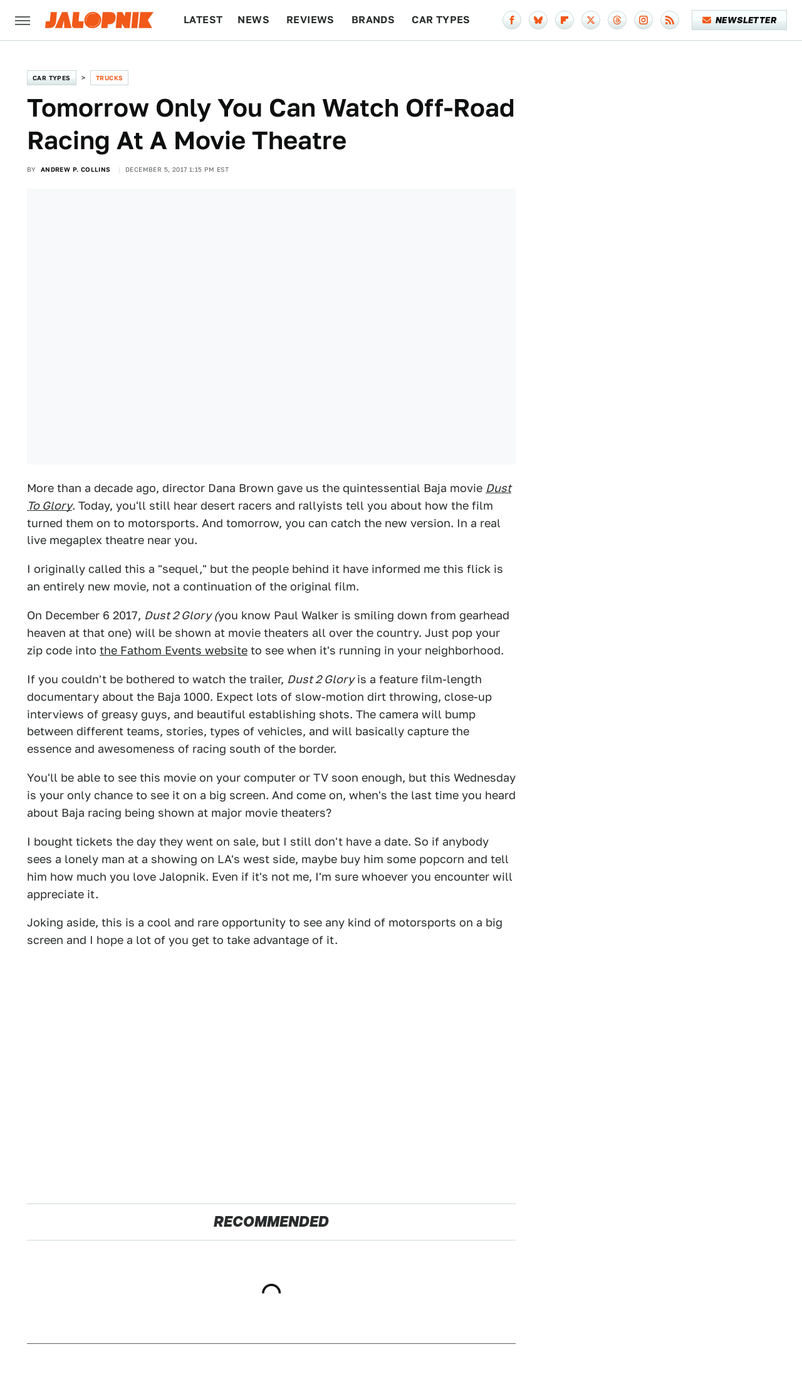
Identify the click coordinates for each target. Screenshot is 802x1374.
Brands (373, 20)
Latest (203, 20)
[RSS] (669, 20)
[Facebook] (512, 20)
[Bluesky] (538, 20)
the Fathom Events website (173, 650)
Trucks (109, 77)
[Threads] (617, 20)
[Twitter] (590, 20)
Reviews (310, 20)
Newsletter (739, 20)
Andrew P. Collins (76, 169)
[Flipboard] (564, 20)
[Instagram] (643, 20)
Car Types (441, 20)
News (253, 20)
